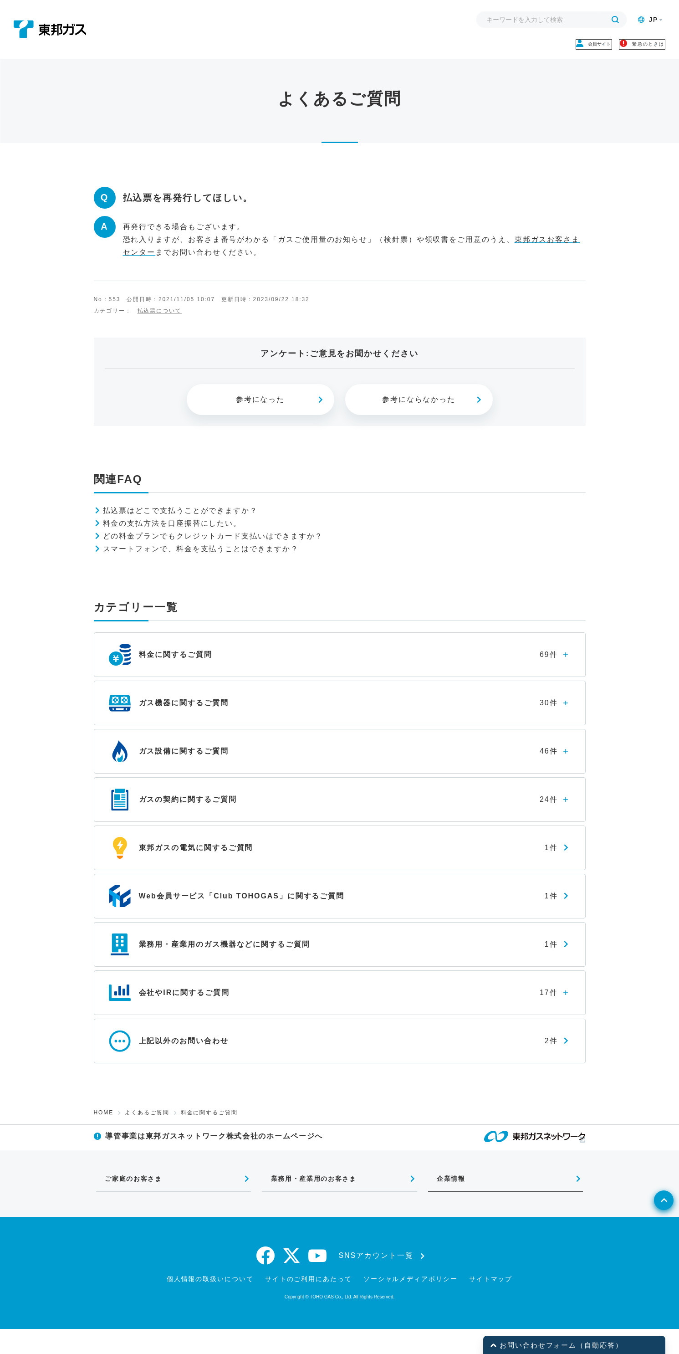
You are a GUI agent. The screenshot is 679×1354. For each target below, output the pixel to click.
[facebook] (266, 1281)
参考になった (260, 409)
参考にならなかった (418, 409)
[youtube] (317, 1281)
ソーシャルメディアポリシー (410, 1304)
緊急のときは (619, 49)
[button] (493, 1345)
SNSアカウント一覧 (376, 1280)
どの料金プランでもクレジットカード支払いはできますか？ (213, 546)
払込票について (160, 320)
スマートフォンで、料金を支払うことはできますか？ (201, 559)
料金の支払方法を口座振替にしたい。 (172, 533)
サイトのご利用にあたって (308, 1304)
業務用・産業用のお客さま (311, 1201)
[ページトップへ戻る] (649, 1242)
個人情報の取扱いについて (210, 1304)
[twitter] (291, 1281)
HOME (104, 1122)
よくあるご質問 (147, 1122)
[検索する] (615, 19)
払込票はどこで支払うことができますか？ (180, 520)
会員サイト (533, 49)
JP (648, 19)
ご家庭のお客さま (128, 1201)
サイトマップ (491, 1304)
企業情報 (444, 1201)
